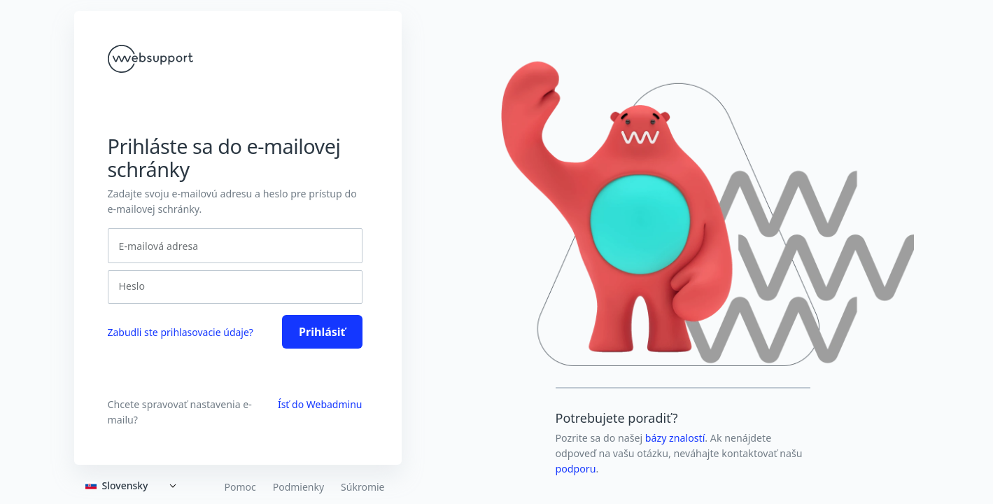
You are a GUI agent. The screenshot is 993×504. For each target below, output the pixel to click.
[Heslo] (231, 286)
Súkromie (362, 487)
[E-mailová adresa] (235, 245)
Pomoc (239, 487)
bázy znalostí (675, 437)
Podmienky (298, 487)
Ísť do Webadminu (320, 404)
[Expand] (133, 485)
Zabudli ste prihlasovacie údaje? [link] (180, 332)
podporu (576, 468)
